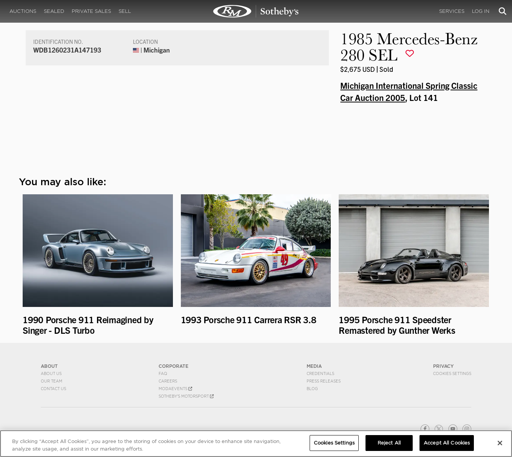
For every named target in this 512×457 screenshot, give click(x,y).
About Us (51, 373)
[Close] (500, 443)
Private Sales (91, 11)
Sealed (54, 11)
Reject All (389, 443)
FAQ (163, 373)
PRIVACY (443, 366)
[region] (256, 443)
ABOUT (49, 366)
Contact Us (53, 388)
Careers (168, 381)
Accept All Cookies (447, 443)
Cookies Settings (452, 373)
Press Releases (324, 381)
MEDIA (314, 366)
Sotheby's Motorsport (186, 396)
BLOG (312, 388)
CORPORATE (173, 366)
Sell (125, 11)
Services (451, 11)
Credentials (320, 373)
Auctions (22, 11)
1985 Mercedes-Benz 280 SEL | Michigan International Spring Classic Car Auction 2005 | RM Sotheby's (256, 11)
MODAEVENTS (175, 388)
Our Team (51, 381)
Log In (480, 11)
